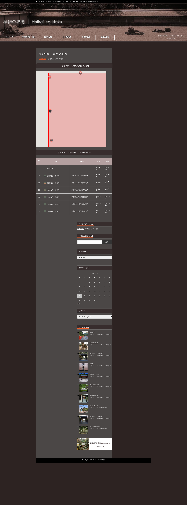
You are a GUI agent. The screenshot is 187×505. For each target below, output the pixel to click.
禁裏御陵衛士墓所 (95, 426)
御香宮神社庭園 (94, 384)
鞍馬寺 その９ (94, 374)
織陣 (91, 363)
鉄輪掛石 (92, 332)
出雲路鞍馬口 (94, 342)
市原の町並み (94, 405)
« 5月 (78, 303)
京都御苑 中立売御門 (96, 416)
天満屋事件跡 (94, 395)
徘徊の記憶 (100, 459)
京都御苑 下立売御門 (96, 353)
